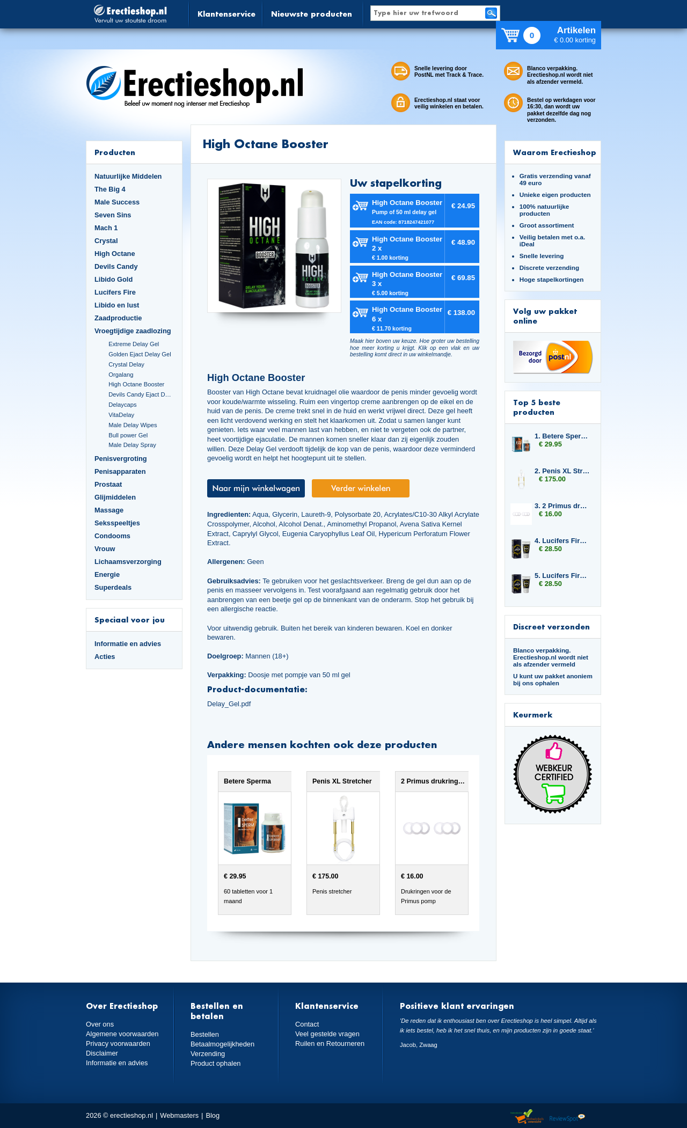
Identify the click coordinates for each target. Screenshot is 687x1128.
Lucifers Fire (115, 292)
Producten (114, 152)
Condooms (112, 536)
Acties (104, 657)
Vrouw (104, 549)
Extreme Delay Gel (133, 344)
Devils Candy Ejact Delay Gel (141, 394)
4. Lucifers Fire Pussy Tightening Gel (562, 541)
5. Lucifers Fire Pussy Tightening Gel (562, 576)
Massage (108, 510)
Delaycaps (122, 404)
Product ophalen (215, 1063)
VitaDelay (121, 415)
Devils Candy (116, 266)
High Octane (114, 254)
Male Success (117, 202)
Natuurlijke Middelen (128, 176)
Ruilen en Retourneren (329, 1043)
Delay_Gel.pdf (229, 704)
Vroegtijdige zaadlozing (132, 331)
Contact (307, 1024)
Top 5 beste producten (536, 407)
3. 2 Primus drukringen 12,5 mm (562, 506)
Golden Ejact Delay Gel (139, 354)
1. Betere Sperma (562, 436)
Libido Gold (113, 279)
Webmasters (179, 1115)
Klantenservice (226, 13)
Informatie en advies (127, 644)
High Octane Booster (136, 384)
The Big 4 (110, 189)
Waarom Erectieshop (554, 152)
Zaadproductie (118, 318)
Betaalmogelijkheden (222, 1044)
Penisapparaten (120, 471)
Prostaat (108, 484)
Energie (107, 574)
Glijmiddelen (115, 497)
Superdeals (112, 587)
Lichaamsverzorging (128, 562)
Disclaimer (102, 1053)
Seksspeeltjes (117, 523)
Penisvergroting (120, 459)
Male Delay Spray (132, 445)
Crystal (106, 241)
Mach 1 (106, 228)
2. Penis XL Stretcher (562, 471)
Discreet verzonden (551, 626)
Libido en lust (116, 305)
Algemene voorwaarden (122, 1034)
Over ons (100, 1024)
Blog (213, 1115)
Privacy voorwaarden (118, 1043)
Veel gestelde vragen (327, 1034)
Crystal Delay (126, 364)
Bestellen (205, 1034)
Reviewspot (567, 1117)
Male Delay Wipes (132, 425)
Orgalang (120, 374)
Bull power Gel (128, 435)
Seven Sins (112, 215)
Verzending (208, 1054)
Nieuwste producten (311, 13)
